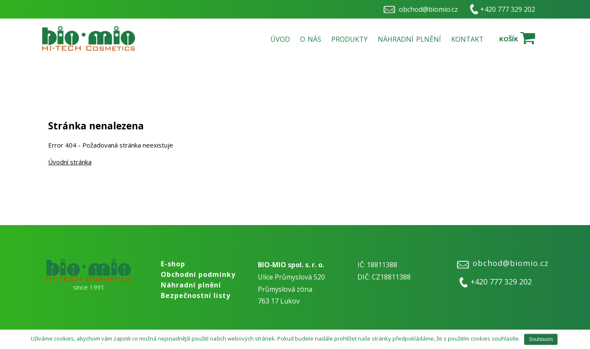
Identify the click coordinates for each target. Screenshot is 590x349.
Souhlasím (541, 339)
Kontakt (467, 39)
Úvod (280, 39)
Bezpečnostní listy (195, 295)
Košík (508, 39)
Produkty (349, 39)
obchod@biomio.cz (428, 9)
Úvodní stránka (70, 162)
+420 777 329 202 (507, 9)
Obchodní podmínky (198, 274)
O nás (310, 39)
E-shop (173, 263)
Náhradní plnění (409, 39)
